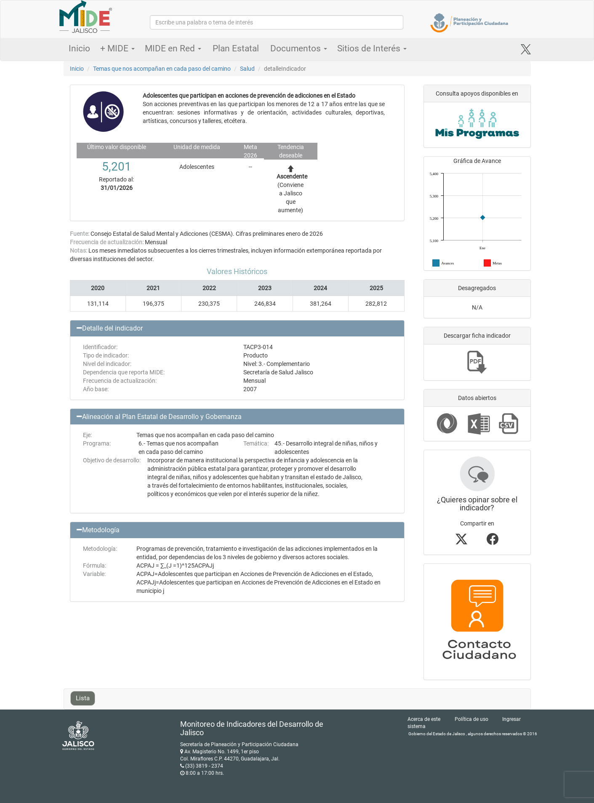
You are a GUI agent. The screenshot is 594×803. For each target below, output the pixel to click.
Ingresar (511, 719)
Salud (247, 68)
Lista (83, 698)
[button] (237, 328)
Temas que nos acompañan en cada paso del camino (162, 68)
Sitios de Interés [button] (372, 48)
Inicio (79, 48)
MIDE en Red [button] (173, 48)
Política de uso (471, 719)
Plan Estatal (236, 48)
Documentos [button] (298, 48)
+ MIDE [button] (117, 48)
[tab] (237, 328)
